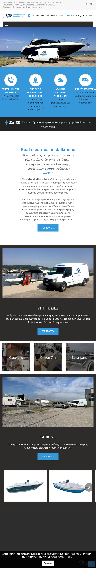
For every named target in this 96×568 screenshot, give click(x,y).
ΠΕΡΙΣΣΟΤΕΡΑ (48, 228)
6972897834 (38, 15)
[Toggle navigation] (6, 24)
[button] (7, 47)
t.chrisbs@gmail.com (81, 15)
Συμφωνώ (48, 563)
